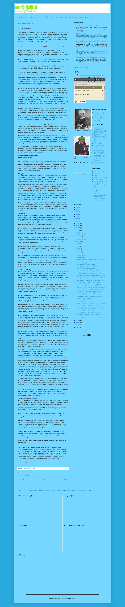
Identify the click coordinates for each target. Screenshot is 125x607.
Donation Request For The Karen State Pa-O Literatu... (91, 303)
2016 (77, 219)
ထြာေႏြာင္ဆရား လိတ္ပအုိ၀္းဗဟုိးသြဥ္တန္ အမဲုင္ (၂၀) (100, 128)
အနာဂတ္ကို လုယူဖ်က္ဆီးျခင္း (99, 179)
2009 (77, 322)
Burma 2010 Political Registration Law (99, 199)
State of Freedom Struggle (25, 23)
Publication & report (55, 490)
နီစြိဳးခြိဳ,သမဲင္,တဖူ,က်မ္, (98, 150)
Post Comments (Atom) (31, 482)
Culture (35, 490)
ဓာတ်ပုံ (57, 17)
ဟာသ (91, 17)
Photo (47, 490)
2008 (77, 325)
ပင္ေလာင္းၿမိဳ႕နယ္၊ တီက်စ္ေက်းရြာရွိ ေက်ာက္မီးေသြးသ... (90, 271)
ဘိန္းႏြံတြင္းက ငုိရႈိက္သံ (100, 171)
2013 (77, 225)
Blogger (74, 598)
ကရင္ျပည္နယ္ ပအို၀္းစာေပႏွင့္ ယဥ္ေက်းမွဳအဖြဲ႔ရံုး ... (90, 301)
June (78, 246)
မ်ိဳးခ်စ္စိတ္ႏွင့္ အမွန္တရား (81, 33)
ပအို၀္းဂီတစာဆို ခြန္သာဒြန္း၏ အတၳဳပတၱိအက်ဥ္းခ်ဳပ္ (86, 26)
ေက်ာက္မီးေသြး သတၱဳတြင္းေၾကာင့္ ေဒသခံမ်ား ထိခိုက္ (90, 278)
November (80, 234)
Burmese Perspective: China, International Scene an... (91, 287)
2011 (77, 230)
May (78, 248)
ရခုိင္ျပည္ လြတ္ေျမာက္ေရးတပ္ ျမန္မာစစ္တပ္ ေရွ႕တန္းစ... (90, 307)
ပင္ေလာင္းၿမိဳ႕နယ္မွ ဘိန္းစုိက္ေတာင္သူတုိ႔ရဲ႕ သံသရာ (90, 291)
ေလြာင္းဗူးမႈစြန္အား (98, 143)
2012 (77, 228)
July (78, 243)
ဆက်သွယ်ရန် (70, 17)
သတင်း (26, 17)
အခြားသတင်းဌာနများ (79, 17)
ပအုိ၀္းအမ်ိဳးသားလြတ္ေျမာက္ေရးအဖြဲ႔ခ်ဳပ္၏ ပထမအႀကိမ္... (91, 261)
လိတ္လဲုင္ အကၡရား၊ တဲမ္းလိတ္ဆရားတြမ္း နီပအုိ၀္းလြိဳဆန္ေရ (100, 147)
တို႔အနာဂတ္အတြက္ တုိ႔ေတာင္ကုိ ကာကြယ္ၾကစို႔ (100, 182)
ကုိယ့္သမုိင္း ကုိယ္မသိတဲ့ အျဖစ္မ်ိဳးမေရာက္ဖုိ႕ (87, 268)
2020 (77, 214)
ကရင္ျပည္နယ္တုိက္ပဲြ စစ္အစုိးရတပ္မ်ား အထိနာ (86, 264)
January (79, 257)
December (80, 232)
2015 (77, 221)
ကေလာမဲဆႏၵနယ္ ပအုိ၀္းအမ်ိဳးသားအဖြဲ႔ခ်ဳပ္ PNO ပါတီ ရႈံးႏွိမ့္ (90, 57)
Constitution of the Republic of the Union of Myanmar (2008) (100, 195)
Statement (41, 490)
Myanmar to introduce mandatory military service (89, 296)
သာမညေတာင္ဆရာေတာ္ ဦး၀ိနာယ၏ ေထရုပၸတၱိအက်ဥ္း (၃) (90, 289)
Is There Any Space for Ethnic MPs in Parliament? (90, 282)
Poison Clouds (97, 173)
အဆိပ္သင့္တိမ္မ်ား (96, 175)
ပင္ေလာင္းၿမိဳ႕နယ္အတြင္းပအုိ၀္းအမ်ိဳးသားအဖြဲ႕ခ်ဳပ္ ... (89, 294)
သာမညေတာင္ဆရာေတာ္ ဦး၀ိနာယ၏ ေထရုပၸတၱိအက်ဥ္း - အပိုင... (91, 317)
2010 (77, 320)
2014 (77, 223)
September (80, 239)
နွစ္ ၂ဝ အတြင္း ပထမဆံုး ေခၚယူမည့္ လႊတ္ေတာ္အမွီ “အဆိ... (91, 275)
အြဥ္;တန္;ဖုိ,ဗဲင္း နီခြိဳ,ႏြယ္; (100, 134)
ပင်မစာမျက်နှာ (21, 17)
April (78, 250)
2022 (77, 209)
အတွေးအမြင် (32, 17)
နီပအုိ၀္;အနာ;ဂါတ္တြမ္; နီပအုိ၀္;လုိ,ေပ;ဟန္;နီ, (99, 153)
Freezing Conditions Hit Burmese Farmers (88, 314)
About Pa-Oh (65, 490)
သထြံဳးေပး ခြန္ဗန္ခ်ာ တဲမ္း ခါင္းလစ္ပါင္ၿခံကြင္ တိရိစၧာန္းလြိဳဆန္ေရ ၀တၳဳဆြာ (100, 119)
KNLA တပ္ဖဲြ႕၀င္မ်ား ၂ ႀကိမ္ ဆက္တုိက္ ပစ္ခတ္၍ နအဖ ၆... (89, 310)
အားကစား (86, 17)
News (24, 490)
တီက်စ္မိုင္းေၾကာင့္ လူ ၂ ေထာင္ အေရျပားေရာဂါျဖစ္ (89, 273)
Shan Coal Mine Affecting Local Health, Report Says (90, 280)
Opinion (30, 490)
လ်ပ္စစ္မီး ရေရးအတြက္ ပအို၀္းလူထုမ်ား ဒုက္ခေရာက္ (86, 50)
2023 (77, 207)
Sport (94, 490)
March (79, 253)
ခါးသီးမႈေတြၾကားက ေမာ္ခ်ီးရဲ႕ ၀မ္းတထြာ (87, 305)
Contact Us (73, 490)
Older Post (65, 479)
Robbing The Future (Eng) (100, 177)
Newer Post (21, 479)
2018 (77, 216)
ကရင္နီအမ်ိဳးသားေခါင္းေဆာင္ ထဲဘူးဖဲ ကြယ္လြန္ (87, 266)
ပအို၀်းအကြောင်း (45, 17)
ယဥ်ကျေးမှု (38, 17)
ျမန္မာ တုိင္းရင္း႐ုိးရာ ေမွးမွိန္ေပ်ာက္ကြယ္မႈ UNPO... (89, 284)
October (79, 237)
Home (43, 479)
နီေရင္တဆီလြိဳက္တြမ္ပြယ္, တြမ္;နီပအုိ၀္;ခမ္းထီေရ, (100, 156)
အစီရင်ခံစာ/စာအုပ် (63, 17)
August (79, 241)
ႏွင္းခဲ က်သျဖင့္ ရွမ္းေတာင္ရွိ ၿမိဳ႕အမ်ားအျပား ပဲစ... (89, 312)
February (79, 255)
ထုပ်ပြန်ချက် (52, 17)
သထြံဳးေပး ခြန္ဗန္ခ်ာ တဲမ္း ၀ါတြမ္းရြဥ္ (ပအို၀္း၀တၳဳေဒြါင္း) (100, 114)
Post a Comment (24, 475)
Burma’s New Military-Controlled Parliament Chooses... (91, 259)
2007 (77, 327)
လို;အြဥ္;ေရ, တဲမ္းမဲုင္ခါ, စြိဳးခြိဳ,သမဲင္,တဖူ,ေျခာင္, (100, 132)
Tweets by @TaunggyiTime (81, 67)
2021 (77, 212)
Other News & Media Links (85, 490)
